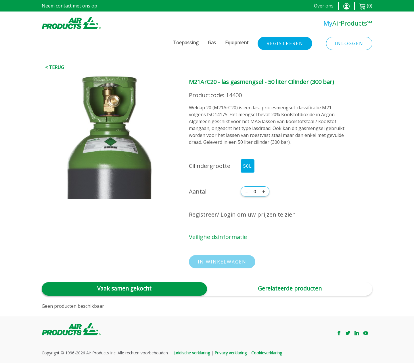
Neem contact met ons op (69, 6)
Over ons (324, 6)
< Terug (54, 67)
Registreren (285, 43)
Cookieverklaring (266, 353)
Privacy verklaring (230, 353)
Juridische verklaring (191, 353)
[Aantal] (255, 191)
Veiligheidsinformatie (218, 237)
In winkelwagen (222, 262)
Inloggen (349, 43)
